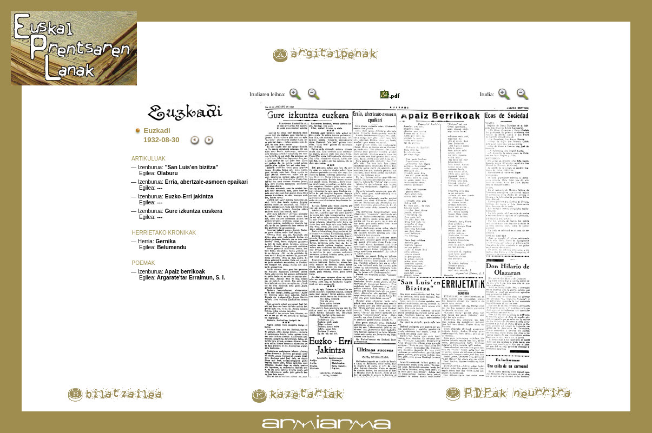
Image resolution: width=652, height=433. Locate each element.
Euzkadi (157, 130)
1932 (151, 140)
